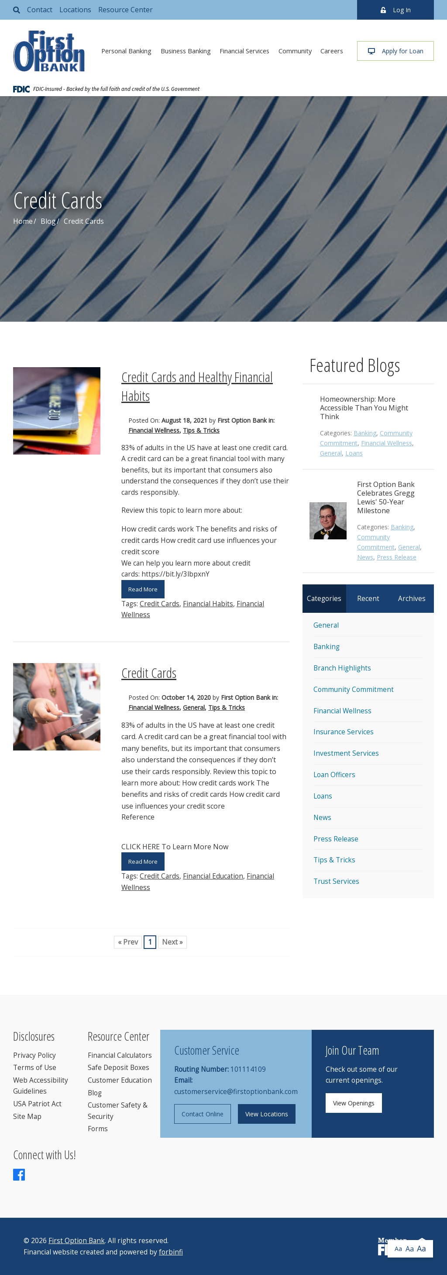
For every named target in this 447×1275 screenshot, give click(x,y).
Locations (75, 9)
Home (23, 221)
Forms (98, 1128)
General (194, 707)
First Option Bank (76, 1240)
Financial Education (213, 876)
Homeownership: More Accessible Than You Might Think (364, 407)
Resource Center (125, 9)
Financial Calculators (120, 1055)
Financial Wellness (153, 430)
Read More (143, 589)
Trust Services (336, 881)
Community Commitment (353, 689)
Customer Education (120, 1080)
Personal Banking (126, 50)
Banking (365, 433)
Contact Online (203, 1114)
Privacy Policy (34, 1055)
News (365, 557)
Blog (48, 221)
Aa (398, 1248)
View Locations (266, 1114)
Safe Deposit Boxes (118, 1067)
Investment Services (346, 753)
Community (295, 50)
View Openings (354, 1103)
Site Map (27, 1116)
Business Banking (186, 50)
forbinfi (171, 1252)
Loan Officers (334, 774)
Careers (331, 50)
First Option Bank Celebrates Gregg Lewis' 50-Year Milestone (386, 497)
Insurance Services (343, 732)
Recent (368, 598)
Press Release (396, 557)
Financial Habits (208, 603)
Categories (324, 598)
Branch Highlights (342, 668)
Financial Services (244, 50)
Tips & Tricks (201, 430)
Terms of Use (34, 1067)
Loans (354, 453)
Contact (39, 9)
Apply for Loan (395, 51)
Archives (412, 598)
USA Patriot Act (37, 1103)
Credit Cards (159, 603)
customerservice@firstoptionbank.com (236, 1091)
